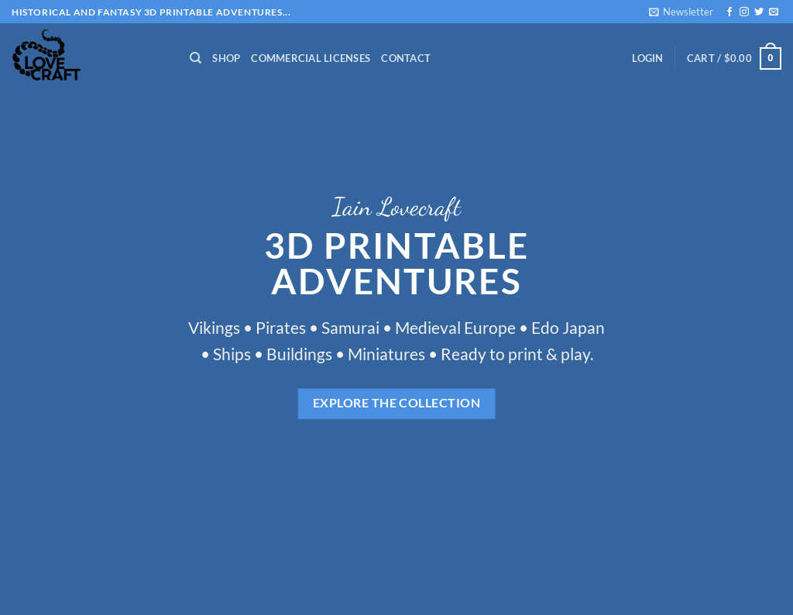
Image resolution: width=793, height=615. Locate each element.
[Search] (195, 58)
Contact (406, 58)
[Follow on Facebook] (729, 12)
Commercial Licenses (310, 58)
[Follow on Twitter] (759, 12)
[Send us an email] (773, 12)
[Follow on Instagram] (744, 12)
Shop (226, 58)
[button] (681, 11)
